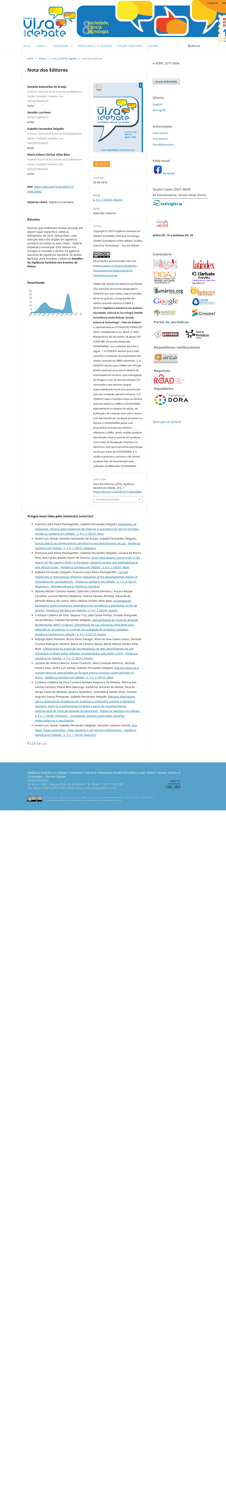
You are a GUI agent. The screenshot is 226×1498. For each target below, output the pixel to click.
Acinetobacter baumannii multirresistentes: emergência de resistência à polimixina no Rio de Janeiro (86, 605)
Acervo (42, 58)
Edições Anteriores (130, 46)
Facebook (169, 173)
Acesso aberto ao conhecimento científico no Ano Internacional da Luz (80, 543)
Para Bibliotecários (163, 144)
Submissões (61, 46)
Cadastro (212, 3)
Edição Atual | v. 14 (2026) (95, 46)
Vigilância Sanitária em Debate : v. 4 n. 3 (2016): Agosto (82, 610)
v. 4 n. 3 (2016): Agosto (64, 58)
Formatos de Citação (107, 499)
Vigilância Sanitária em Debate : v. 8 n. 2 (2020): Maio (95, 567)
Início (27, 46)
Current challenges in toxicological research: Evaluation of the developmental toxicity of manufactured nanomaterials (86, 576)
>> (45, 743)
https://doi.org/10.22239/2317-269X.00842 (117, 491)
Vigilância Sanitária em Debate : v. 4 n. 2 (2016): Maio (69, 534)
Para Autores (160, 138)
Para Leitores (160, 133)
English (157, 104)
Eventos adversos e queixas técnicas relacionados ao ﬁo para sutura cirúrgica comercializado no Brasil (87, 672)
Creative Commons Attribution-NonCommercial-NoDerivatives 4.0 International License (115, 270)
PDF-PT (102, 164)
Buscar (194, 46)
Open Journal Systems (167, 422)
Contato (153, 46)
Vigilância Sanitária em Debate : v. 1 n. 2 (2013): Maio (79, 677)
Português (159, 110)
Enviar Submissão (166, 81)
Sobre (41, 46)
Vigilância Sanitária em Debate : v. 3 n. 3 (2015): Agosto (70, 634)
